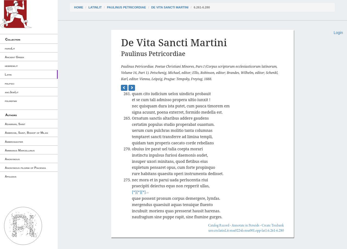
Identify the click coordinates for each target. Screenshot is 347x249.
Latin (8, 74)
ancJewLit (11, 92)
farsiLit (10, 48)
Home (78, 7)
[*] (134, 192)
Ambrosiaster (14, 141)
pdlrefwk (11, 100)
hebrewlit (11, 65)
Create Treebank (273, 225)
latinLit (95, 7)
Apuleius (11, 176)
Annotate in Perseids (245, 225)
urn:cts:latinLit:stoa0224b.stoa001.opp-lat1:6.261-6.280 (246, 230)
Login (338, 32)
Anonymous (12, 159)
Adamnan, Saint (15, 124)
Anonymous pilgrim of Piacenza (25, 167)
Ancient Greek (14, 57)
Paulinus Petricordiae (126, 7)
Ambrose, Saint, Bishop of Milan (26, 132)
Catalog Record (218, 225)
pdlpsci (9, 83)
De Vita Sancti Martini (169, 7)
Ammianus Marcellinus (20, 150)
